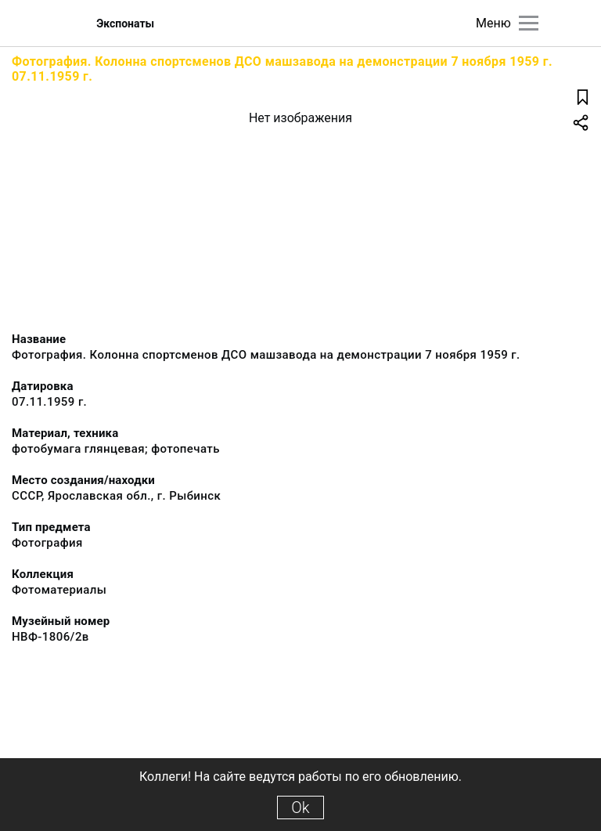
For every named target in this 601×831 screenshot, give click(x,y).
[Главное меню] (528, 23)
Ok (300, 807)
